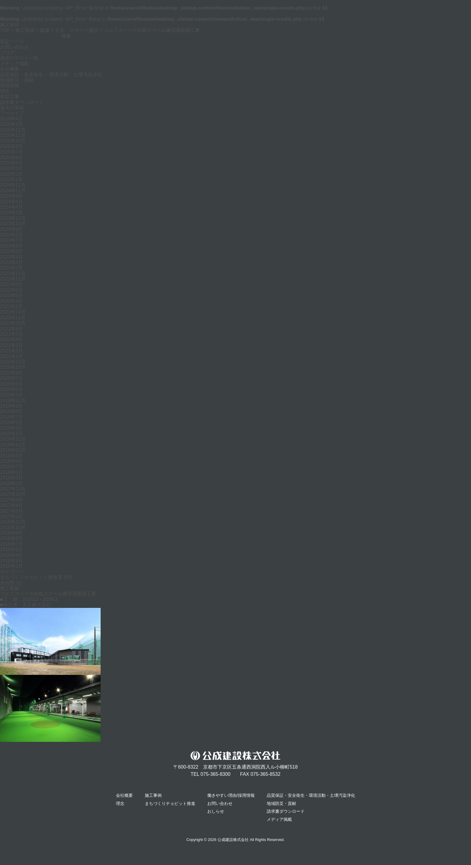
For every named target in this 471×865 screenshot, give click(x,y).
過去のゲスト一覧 (19, 57)
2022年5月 (11, 295)
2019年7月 (11, 417)
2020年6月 (11, 384)
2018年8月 (11, 461)
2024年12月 (13, 184)
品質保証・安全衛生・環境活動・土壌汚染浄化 (311, 795)
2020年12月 (13, 361)
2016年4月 (11, 555)
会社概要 (9, 68)
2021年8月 (11, 328)
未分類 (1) (11, 582)
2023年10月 (13, 223)
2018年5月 (11, 472)
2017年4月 (11, 505)
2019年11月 (13, 400)
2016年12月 (13, 521)
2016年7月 (11, 544)
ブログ (7, 52)
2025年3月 (11, 168)
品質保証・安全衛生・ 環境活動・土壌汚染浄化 (51, 74)
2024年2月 (11, 212)
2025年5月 (11, 162)
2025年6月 (11, 157)
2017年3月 (11, 511)
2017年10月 (13, 494)
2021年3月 (11, 345)
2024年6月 (11, 201)
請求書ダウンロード (21, 102)
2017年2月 (11, 516)
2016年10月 (13, 527)
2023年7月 (11, 240)
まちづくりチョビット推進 (170, 803)
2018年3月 (11, 477)
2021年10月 (13, 323)
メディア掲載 (14, 63)
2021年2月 (11, 350)
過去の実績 (12, 107)
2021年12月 (13, 311)
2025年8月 (11, 146)
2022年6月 (11, 290)
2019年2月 (11, 433)
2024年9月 (11, 196)
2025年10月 (13, 140)
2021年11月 (13, 317)
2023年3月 (11, 262)
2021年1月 (11, 356)
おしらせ (215, 811)
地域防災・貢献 (17, 80)
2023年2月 (11, 267)
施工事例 (153, 795)
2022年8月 (11, 284)
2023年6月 (11, 245)
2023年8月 (11, 234)
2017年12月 (13, 488)
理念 (5, 91)
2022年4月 (11, 301)
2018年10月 (13, 450)
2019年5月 (11, 422)
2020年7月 (11, 378)
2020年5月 (11, 389)
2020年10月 (13, 367)
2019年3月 (11, 428)
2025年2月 (11, 174)
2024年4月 (11, 207)
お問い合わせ (14, 47)
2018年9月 (11, 455)
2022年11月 (13, 278)
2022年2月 (11, 306)
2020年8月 (11, 372)
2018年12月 (13, 439)
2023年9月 (11, 229)
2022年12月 (13, 273)
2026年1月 (11, 124)
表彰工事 (9, 96)
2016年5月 (11, 549)
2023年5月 (11, 251)
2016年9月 (11, 533)
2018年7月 (11, 466)
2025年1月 (11, 179)
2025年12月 (13, 129)
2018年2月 (11, 483)
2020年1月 (11, 394)
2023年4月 (11, 257)
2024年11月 (13, 190)
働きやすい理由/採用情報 (231, 795)
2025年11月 (13, 135)
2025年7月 (11, 151)
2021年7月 (11, 334)
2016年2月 (11, 566)
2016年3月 (11, 560)
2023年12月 (13, 218)
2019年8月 (11, 411)
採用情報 (9, 85)
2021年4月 (11, 339)
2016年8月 (11, 538)
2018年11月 (13, 444)
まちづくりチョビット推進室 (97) (36, 577)
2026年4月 (11, 118)
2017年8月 (11, 499)
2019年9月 (11, 405)
